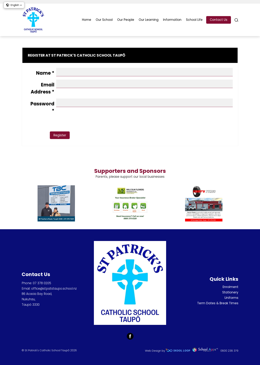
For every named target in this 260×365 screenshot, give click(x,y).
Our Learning (149, 20)
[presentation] (54, 124)
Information (172, 20)
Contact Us (218, 20)
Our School (104, 20)
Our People (125, 20)
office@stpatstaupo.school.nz (54, 288)
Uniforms (231, 298)
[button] (14, 5)
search (236, 20)
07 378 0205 (42, 283)
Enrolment (230, 287)
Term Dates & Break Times (217, 303)
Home (86, 20)
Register (66, 135)
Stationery (230, 292)
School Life (194, 20)
